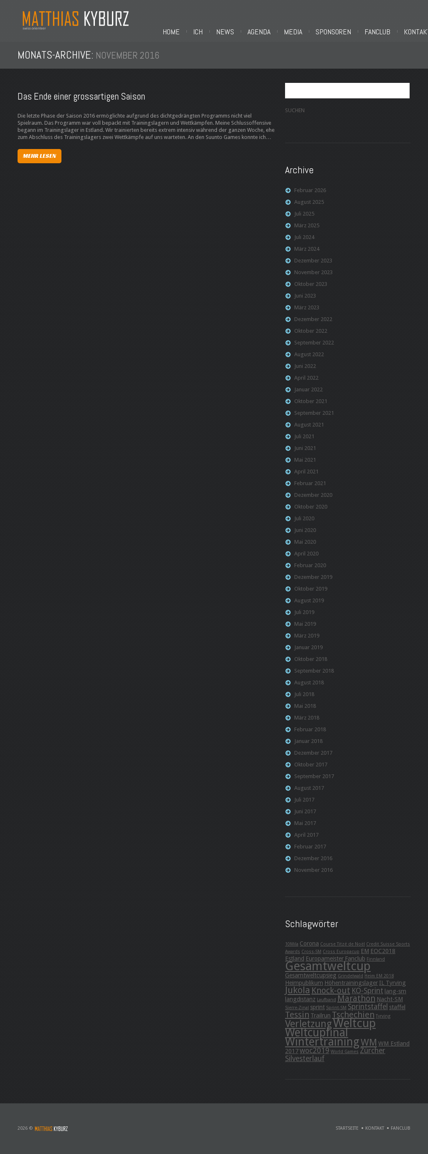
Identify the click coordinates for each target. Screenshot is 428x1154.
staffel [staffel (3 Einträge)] (397, 1010)
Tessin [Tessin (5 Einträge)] (297, 1018)
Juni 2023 (305, 299)
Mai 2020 (305, 545)
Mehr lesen (39, 158)
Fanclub (381, 31)
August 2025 (309, 205)
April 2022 (306, 381)
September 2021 (314, 416)
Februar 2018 (310, 733)
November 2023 (313, 275)
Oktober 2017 (310, 768)
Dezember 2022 (313, 322)
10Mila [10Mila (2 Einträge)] (291, 947)
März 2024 (306, 252)
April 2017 (306, 838)
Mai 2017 (305, 826)
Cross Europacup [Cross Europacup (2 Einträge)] (341, 955)
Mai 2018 (305, 709)
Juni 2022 (305, 369)
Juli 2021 (304, 440)
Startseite (347, 1131)
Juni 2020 (305, 533)
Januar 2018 (308, 744)
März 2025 (306, 229)
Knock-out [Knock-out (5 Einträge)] (330, 994)
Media (297, 31)
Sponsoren (337, 31)
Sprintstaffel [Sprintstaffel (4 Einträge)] (368, 1010)
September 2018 (314, 674)
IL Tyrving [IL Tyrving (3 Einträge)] (392, 986)
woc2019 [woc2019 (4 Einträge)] (314, 1054)
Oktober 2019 (310, 592)
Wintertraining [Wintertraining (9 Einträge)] (322, 1044)
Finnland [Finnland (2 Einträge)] (376, 962)
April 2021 (306, 475)
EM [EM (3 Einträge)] (365, 954)
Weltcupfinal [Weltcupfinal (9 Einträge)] (316, 1035)
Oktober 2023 (310, 287)
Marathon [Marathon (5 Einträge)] (356, 1002)
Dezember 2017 (313, 756)
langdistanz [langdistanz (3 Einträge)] (300, 1002)
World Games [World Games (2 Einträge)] (345, 1055)
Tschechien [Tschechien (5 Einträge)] (353, 1018)
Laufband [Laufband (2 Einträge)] (326, 1003)
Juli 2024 (304, 240)
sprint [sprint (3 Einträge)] (317, 1010)
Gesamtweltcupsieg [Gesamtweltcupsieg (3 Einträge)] (310, 978)
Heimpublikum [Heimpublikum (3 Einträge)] (304, 986)
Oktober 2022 (310, 334)
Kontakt (374, 1131)
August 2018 (309, 686)
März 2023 (306, 311)
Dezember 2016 (313, 861)
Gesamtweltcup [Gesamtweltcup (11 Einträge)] (328, 969)
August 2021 (309, 428)
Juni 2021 (305, 451)
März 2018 (306, 721)
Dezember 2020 (313, 498)
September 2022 (314, 346)
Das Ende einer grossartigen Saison (81, 99)
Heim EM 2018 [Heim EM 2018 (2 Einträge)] (379, 979)
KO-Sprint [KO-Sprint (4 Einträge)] (367, 994)
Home (174, 31)
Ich (201, 31)
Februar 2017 (310, 850)
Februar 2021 (310, 486)
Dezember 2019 (313, 580)
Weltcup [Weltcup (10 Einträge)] (354, 1026)
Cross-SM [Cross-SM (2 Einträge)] (311, 955)
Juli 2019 (304, 615)
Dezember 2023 (313, 264)
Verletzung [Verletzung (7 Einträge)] (308, 1027)
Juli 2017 (304, 803)
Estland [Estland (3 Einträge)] (294, 962)
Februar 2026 (310, 193)
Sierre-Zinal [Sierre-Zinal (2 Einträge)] (297, 1011)
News (229, 31)
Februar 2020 (310, 568)
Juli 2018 (304, 697)
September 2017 (314, 779)
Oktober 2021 (310, 404)
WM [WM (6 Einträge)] (369, 1045)
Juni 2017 (305, 815)
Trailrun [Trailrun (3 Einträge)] (321, 1018)
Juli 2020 (304, 522)
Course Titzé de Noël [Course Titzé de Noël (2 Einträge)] (342, 947)
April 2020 (306, 557)
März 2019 (306, 639)
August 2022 (309, 358)
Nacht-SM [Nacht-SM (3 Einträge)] (390, 1002)
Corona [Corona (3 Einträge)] (309, 946)
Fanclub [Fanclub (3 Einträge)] (355, 962)
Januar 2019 (308, 651)
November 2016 (313, 873)
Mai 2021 (305, 463)
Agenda (262, 31)
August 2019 (309, 604)
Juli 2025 (304, 217)
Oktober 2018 (310, 662)
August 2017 (309, 791)
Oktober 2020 (310, 510)
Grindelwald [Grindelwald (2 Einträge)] (350, 979)
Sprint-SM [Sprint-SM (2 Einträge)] (336, 1011)
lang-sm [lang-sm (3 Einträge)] (395, 994)
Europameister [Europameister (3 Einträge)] (325, 962)
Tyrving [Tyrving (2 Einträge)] (383, 1019)
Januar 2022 (308, 393)
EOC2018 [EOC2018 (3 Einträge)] (382, 954)
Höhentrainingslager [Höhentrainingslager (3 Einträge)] (351, 986)
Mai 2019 (305, 627)
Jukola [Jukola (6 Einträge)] (297, 993)
